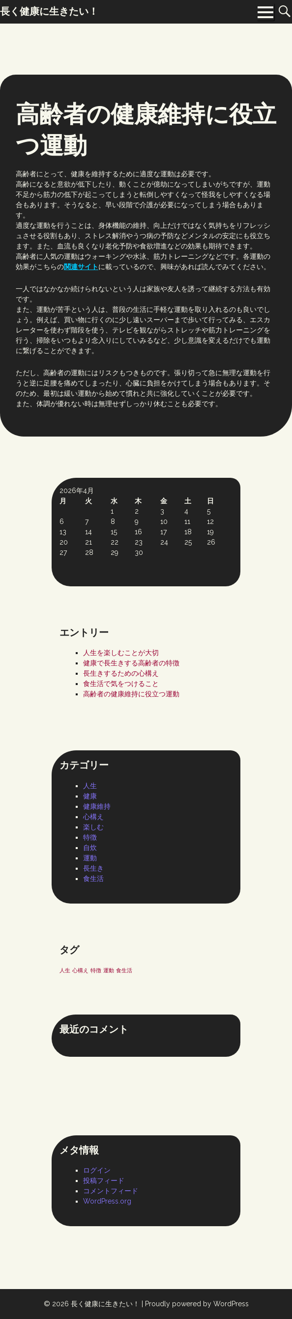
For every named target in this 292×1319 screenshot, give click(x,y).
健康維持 (97, 806)
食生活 (93, 878)
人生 (90, 786)
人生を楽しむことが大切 (121, 653)
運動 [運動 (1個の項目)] (108, 970)
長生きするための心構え (121, 673)
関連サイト (81, 266)
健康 (90, 796)
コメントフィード (110, 1191)
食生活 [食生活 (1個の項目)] (124, 970)
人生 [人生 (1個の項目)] (64, 970)
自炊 (90, 848)
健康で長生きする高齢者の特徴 (131, 663)
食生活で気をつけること (121, 683)
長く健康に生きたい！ (105, 1304)
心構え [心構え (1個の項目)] (80, 970)
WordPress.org (107, 1201)
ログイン (97, 1170)
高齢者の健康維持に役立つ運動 (131, 694)
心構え (93, 817)
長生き (93, 868)
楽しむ (93, 827)
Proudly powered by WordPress (197, 1304)
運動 (90, 858)
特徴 (90, 837)
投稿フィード (103, 1180)
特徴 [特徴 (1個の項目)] (95, 970)
